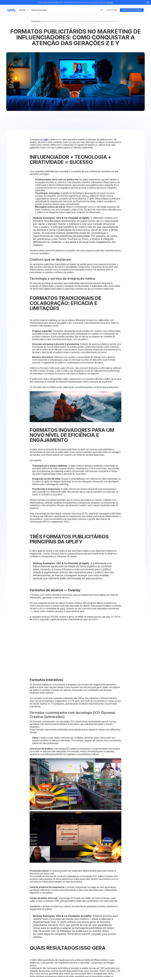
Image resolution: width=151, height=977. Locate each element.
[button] (101, 10)
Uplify (46, 139)
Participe (109, 2)
